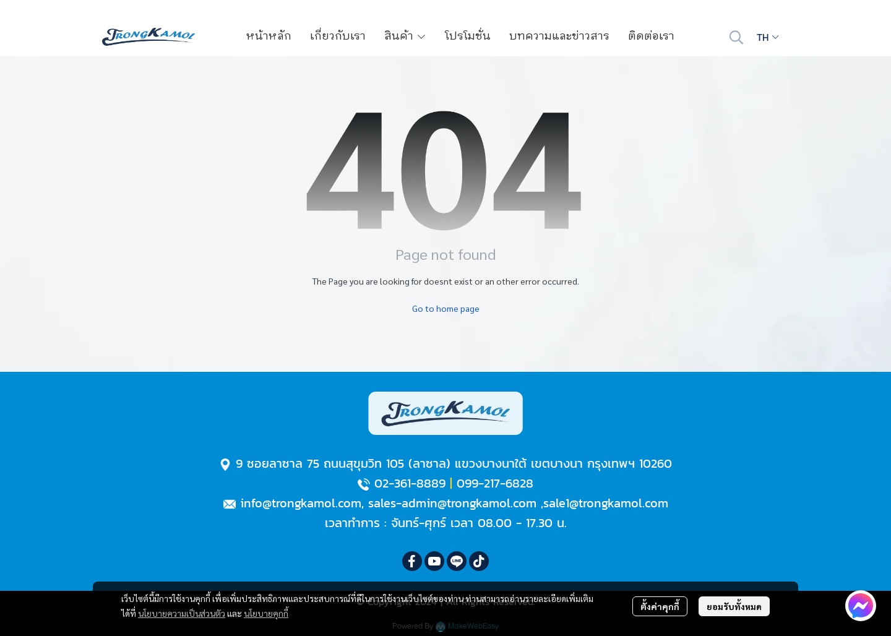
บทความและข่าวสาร (559, 36)
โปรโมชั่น (468, 36)
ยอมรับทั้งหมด (734, 606)
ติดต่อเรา (651, 36)
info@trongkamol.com (300, 503)
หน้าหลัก (268, 36)
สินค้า (405, 36)
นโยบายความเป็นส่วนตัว (181, 613)
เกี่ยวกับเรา (338, 36)
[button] (736, 37)
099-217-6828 (495, 483)
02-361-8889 (410, 483)
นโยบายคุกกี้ (266, 613)
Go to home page (446, 308)
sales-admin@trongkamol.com (452, 503)
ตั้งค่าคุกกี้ (659, 606)
